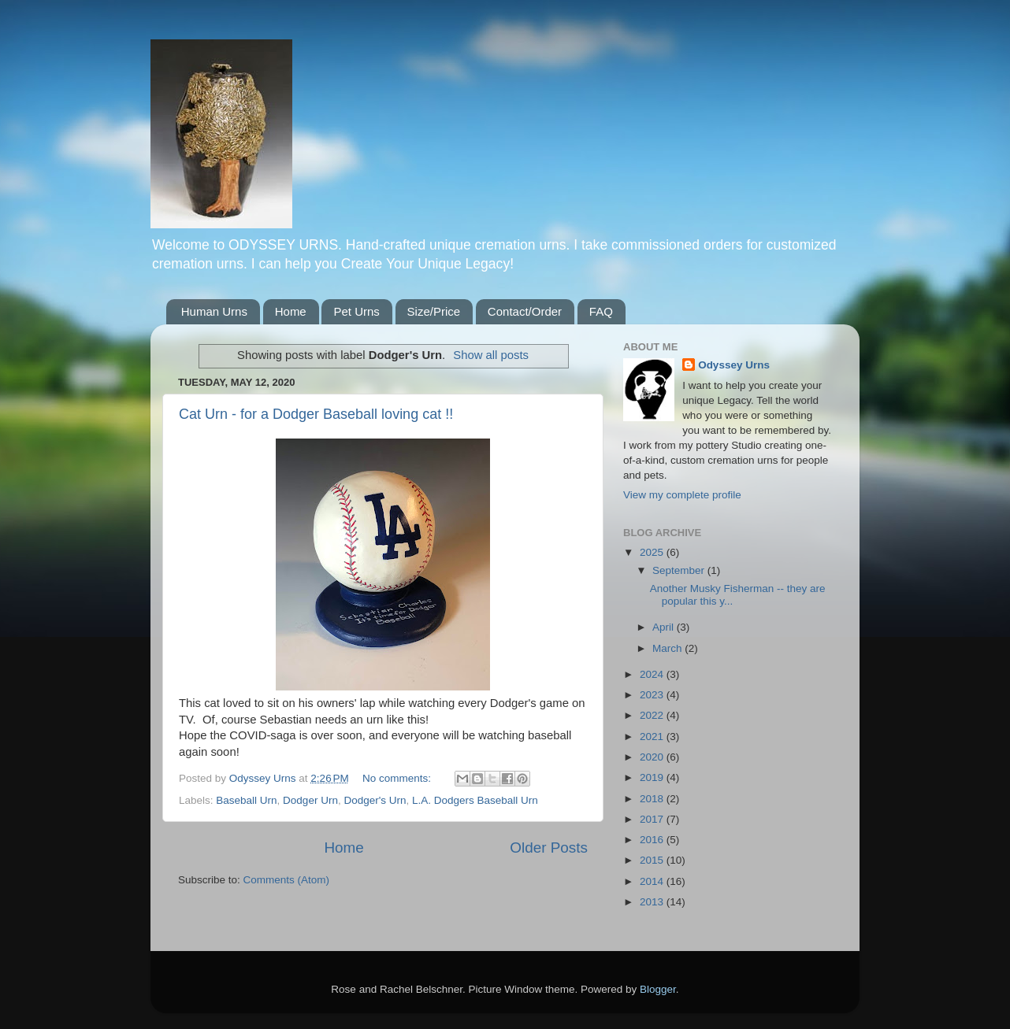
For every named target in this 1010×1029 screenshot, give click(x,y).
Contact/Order (525, 311)
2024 (653, 674)
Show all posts (491, 355)
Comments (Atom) (286, 880)
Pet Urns (356, 311)
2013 (653, 902)
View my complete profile (682, 495)
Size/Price (434, 311)
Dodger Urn (310, 800)
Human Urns (214, 311)
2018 (653, 799)
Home (290, 311)
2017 (653, 819)
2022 (653, 715)
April (664, 627)
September (679, 570)
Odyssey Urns (734, 365)
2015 (653, 860)
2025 (653, 552)
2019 (653, 777)
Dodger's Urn (374, 800)
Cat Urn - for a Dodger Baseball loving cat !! (316, 414)
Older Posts (549, 847)
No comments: (398, 778)
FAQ (601, 311)
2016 (653, 840)
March (668, 648)
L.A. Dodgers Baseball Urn (475, 800)
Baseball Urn (246, 800)
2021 (653, 736)
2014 (653, 881)
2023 (653, 695)
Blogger (658, 989)
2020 (653, 757)
